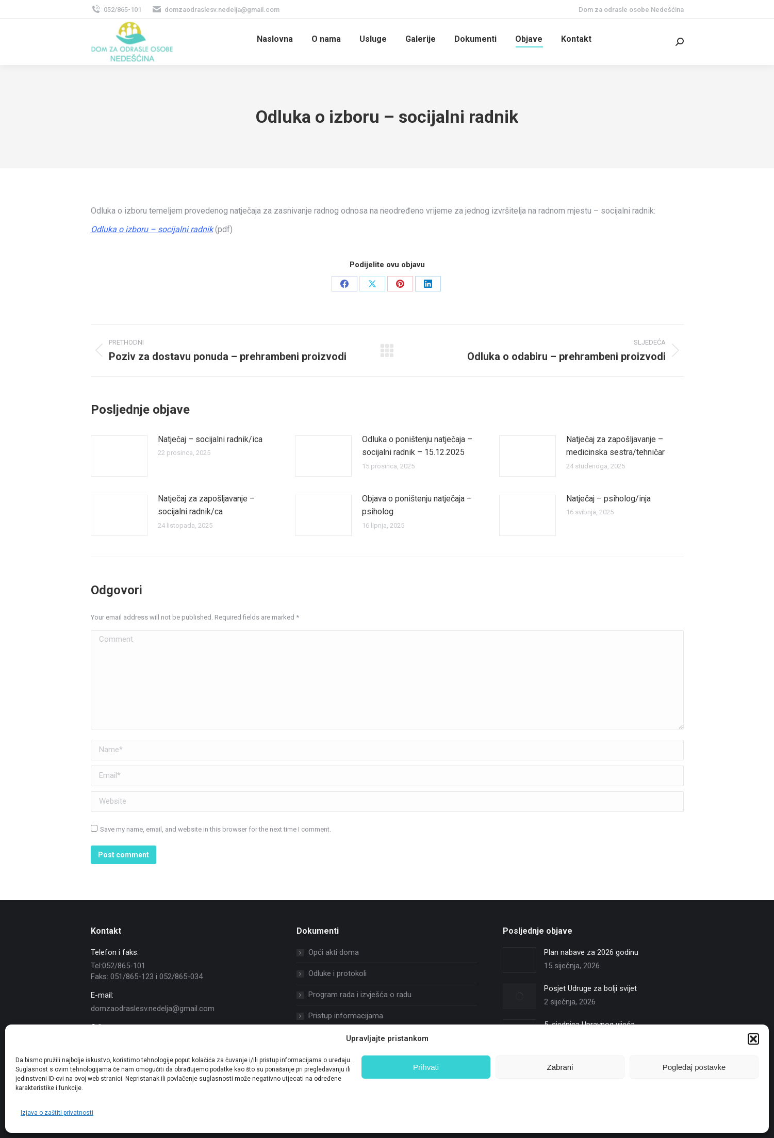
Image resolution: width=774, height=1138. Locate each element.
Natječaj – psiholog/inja (608, 498)
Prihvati (426, 1067)
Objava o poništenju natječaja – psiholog (417, 505)
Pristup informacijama (345, 1015)
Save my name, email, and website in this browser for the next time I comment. (215, 829)
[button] (753, 1039)
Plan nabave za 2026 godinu (591, 952)
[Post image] (119, 456)
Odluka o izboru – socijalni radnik (152, 229)
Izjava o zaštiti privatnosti (57, 1112)
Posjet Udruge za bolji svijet (590, 988)
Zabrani (560, 1067)
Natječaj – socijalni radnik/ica (210, 439)
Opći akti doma (333, 952)
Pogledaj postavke (694, 1067)
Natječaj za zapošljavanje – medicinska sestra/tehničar (615, 446)
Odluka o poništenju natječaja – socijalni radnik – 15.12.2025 (417, 446)
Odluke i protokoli (337, 973)
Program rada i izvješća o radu (359, 994)
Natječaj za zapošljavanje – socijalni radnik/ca (206, 505)
